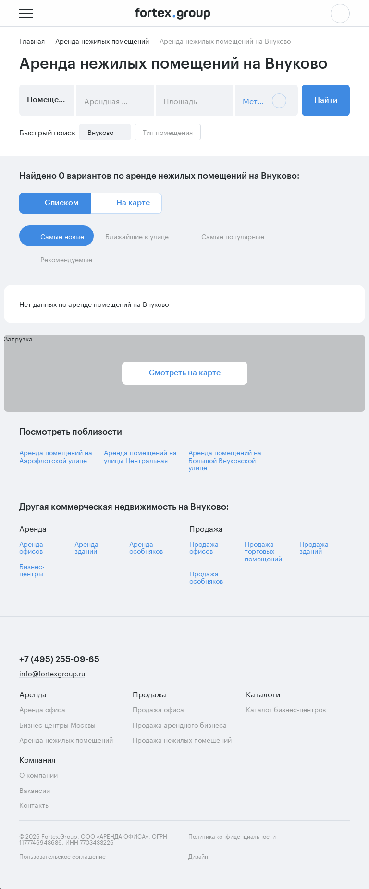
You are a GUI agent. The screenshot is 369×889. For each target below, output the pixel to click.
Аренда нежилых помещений (66, 739)
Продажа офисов (204, 547)
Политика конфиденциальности (232, 835)
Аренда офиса (42, 709)
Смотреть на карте (185, 373)
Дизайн (206, 861)
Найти (326, 100)
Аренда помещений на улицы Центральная (140, 456)
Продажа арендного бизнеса (180, 724)
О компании (38, 774)
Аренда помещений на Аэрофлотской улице (55, 456)
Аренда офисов (31, 547)
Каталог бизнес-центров (286, 709)
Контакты (34, 804)
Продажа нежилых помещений (182, 739)
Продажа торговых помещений (263, 551)
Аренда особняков (146, 547)
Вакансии (34, 789)
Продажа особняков (206, 577)
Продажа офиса (158, 709)
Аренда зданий (86, 547)
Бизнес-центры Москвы (57, 724)
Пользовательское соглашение (62, 855)
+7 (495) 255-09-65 (59, 659)
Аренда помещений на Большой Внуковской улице (224, 460)
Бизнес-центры (32, 569)
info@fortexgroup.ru (52, 674)
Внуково (100, 131)
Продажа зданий (314, 547)
